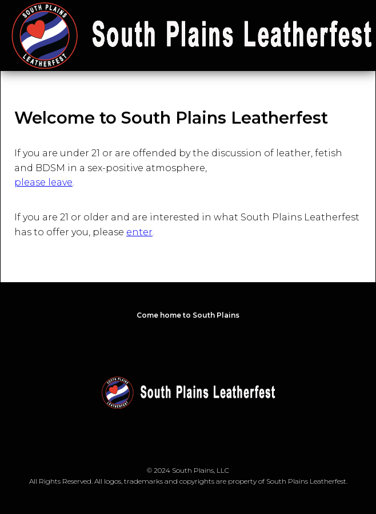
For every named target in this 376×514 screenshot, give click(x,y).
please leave (43, 182)
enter (139, 232)
